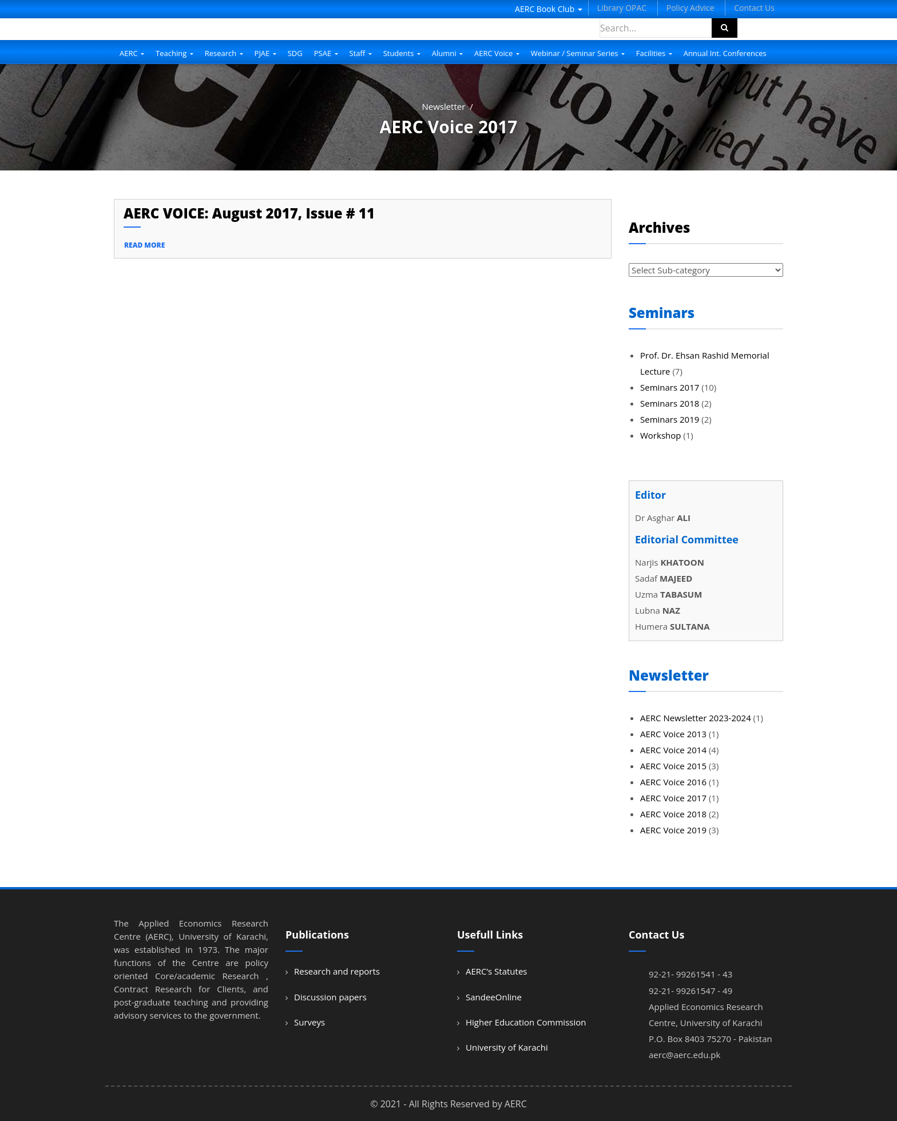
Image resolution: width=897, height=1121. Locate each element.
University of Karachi (507, 1047)
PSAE (326, 53)
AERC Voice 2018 (673, 814)
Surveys (309, 1022)
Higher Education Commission (526, 1022)
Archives (659, 227)
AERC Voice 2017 (673, 798)
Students (401, 53)
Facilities (654, 53)
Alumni (447, 53)
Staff (361, 53)
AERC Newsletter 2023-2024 (695, 718)
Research (224, 53)
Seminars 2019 (669, 419)
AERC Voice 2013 (673, 734)
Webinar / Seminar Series (578, 53)
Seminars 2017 (669, 387)
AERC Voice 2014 (673, 750)
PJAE (265, 53)
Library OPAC (621, 7)
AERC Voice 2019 (673, 830)
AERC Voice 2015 (673, 766)
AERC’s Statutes (496, 971)
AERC (132, 53)
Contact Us (754, 7)
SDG (295, 53)
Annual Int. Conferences (725, 53)
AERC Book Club (548, 8)
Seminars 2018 (669, 403)
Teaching (174, 53)
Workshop (660, 435)
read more (144, 245)
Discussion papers (330, 997)
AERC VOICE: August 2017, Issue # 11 (249, 213)
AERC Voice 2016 (673, 782)
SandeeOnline (494, 997)
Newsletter (443, 106)
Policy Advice (690, 7)
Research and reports (337, 971)
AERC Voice (496, 53)
